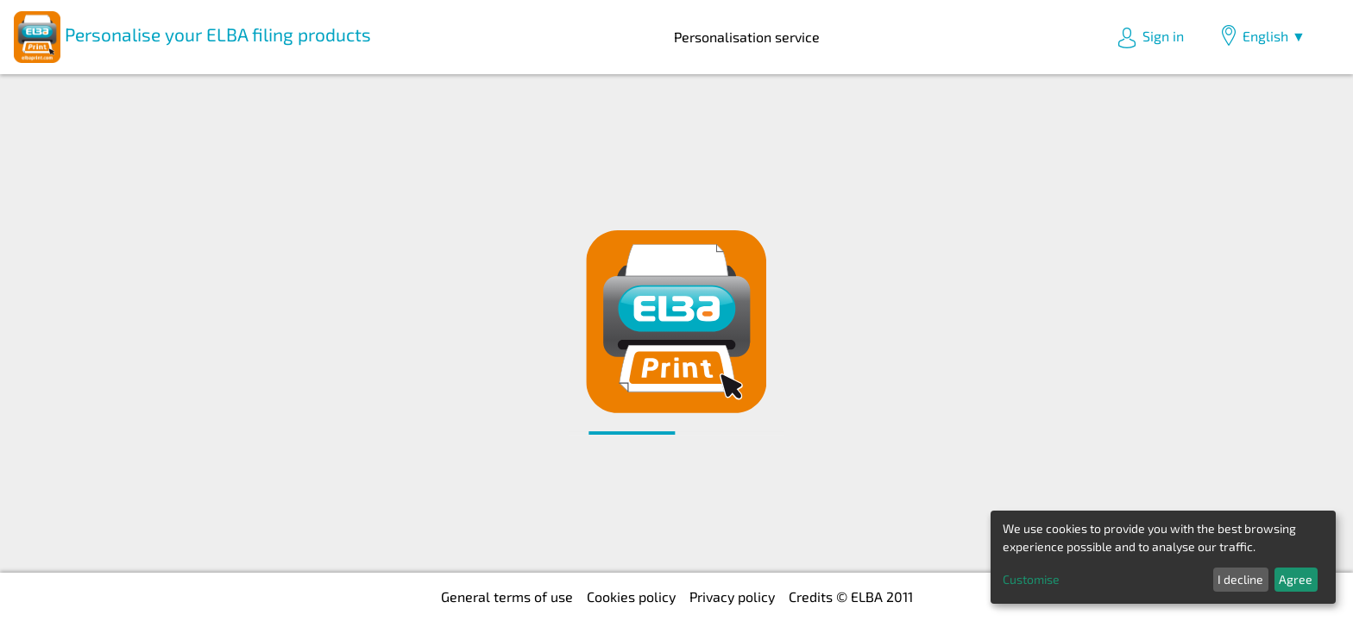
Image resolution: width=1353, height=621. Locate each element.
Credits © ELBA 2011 (851, 596)
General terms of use (507, 596)
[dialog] (1163, 557)
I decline (1240, 579)
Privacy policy (732, 596)
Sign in (1150, 38)
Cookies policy (631, 596)
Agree (1295, 579)
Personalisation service (747, 36)
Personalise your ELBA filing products (192, 37)
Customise (1031, 579)
